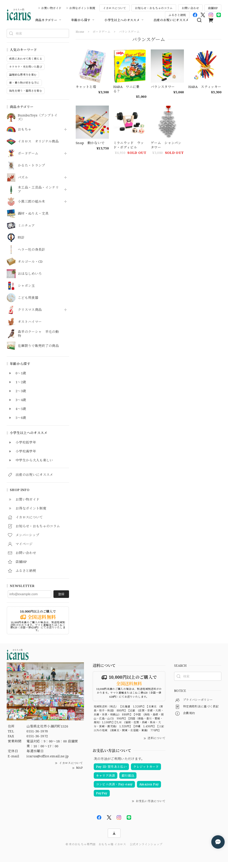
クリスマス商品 (30, 310)
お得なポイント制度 (82, 8)
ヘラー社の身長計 (31, 250)
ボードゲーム (28, 153)
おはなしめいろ (30, 274)
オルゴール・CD (30, 262)
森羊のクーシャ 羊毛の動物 (38, 334)
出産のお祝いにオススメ (171, 20)
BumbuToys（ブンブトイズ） (37, 117)
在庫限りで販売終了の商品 (38, 346)
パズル (23, 177)
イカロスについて (114, 8)
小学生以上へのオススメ (124, 20)
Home (80, 32)
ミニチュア (26, 226)
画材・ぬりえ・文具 (33, 214)
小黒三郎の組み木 (31, 202)
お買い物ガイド (51, 8)
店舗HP (213, 8)
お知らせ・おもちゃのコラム (154, 8)
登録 (61, 594)
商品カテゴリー (48, 20)
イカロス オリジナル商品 (38, 141)
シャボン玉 (26, 286)
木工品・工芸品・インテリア (38, 189)
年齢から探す (83, 20)
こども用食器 (28, 298)
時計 (21, 238)
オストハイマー (30, 322)
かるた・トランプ (31, 165)
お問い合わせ (190, 8)
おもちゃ (24, 129)
